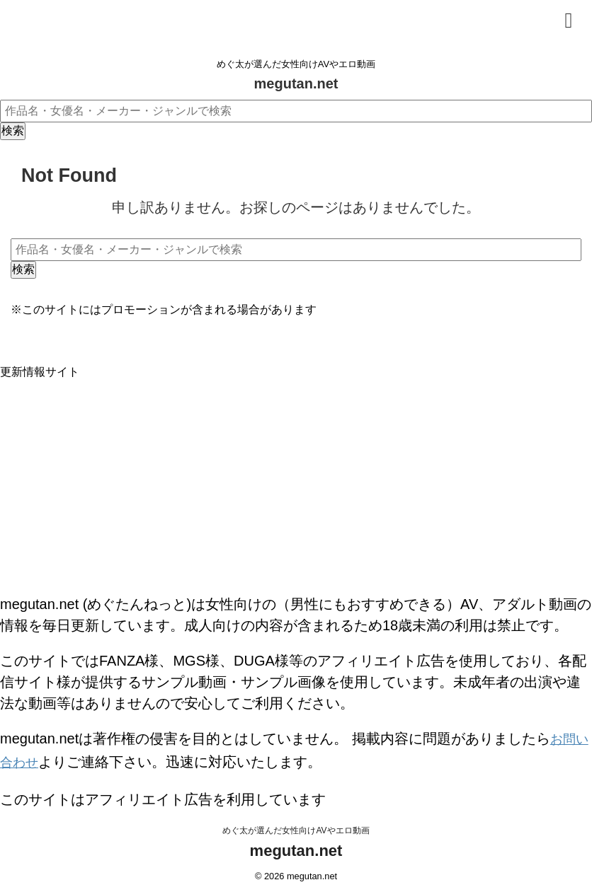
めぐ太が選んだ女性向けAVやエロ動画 (295, 826)
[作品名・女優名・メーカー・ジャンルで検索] (296, 111)
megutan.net (296, 83)
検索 (12, 130)
